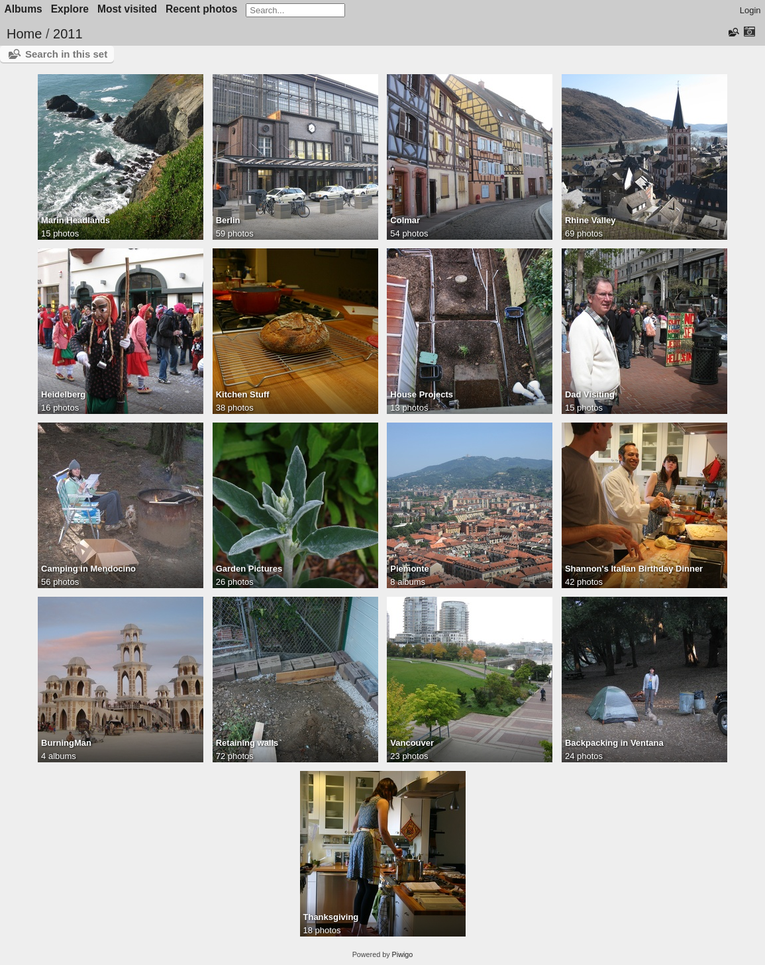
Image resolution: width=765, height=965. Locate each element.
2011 (68, 33)
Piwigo (402, 954)
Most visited (127, 9)
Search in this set (66, 54)
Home (24, 33)
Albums (23, 9)
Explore (70, 9)
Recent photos (201, 9)
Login (750, 10)
